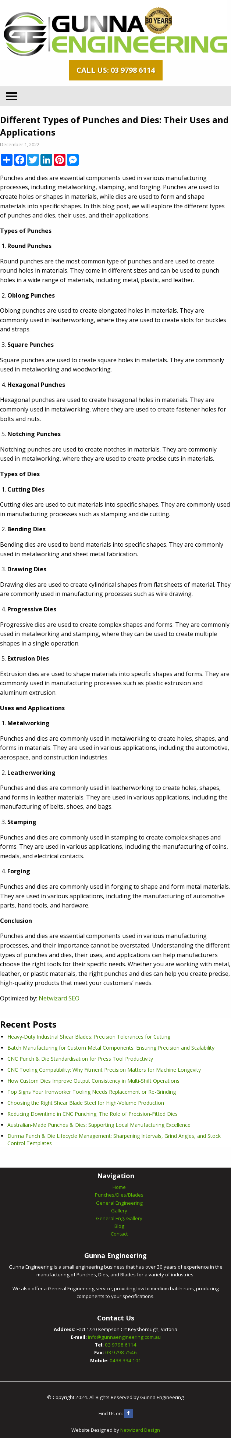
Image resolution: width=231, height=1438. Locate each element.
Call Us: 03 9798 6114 (116, 70)
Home (119, 1187)
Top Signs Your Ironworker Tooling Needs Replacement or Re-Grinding (91, 1091)
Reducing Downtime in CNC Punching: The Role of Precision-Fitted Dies (92, 1113)
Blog (119, 1226)
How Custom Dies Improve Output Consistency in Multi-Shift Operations (93, 1080)
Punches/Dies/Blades (119, 1194)
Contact (119, 1233)
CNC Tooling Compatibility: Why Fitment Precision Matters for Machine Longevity (104, 1069)
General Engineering (119, 1203)
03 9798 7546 (121, 1352)
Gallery (119, 1210)
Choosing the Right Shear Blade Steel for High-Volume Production (85, 1102)
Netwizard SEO (59, 998)
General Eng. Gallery (119, 1218)
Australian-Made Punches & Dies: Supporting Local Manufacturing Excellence (99, 1124)
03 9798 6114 (120, 1344)
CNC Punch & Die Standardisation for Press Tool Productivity (80, 1058)
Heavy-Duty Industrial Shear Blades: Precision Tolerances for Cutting (88, 1036)
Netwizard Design (140, 1430)
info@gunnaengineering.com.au (124, 1337)
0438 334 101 (125, 1360)
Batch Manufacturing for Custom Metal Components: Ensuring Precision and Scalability (110, 1047)
